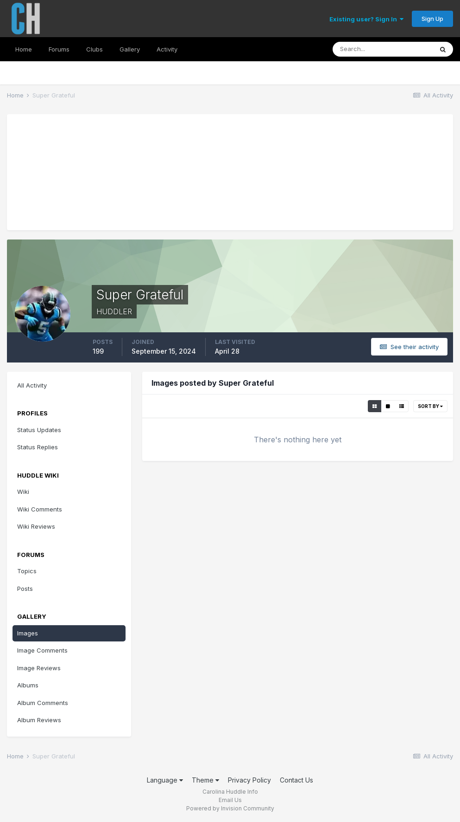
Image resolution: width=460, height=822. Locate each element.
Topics (27, 571)
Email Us (230, 799)
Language (165, 780)
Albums (27, 685)
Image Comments (42, 650)
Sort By (430, 406)
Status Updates (39, 430)
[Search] (383, 49)
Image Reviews (39, 668)
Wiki (23, 491)
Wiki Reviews (36, 526)
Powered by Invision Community (230, 808)
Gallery (130, 49)
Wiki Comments (39, 509)
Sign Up (432, 18)
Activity (167, 49)
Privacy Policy (249, 780)
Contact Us (296, 780)
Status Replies (37, 447)
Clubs (94, 49)
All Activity (32, 385)
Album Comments (42, 702)
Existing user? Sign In (366, 19)
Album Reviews (39, 720)
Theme (205, 780)
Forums (59, 49)
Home (23, 49)
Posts (25, 588)
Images (27, 633)
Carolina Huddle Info (230, 791)
